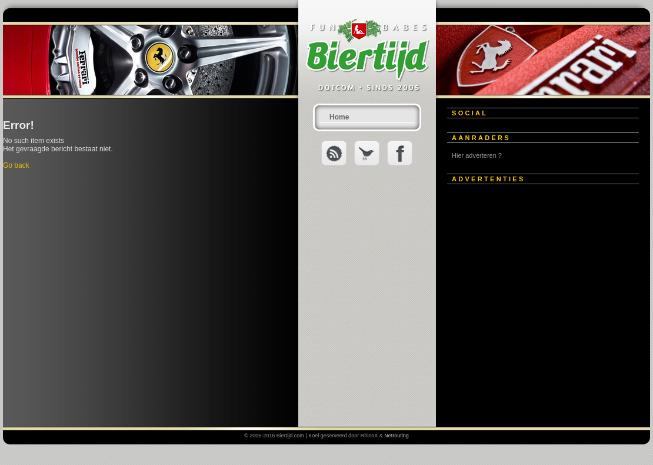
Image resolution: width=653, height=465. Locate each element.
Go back (16, 165)
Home (339, 117)
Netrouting (396, 436)
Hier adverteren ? (477, 155)
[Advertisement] (110, 302)
